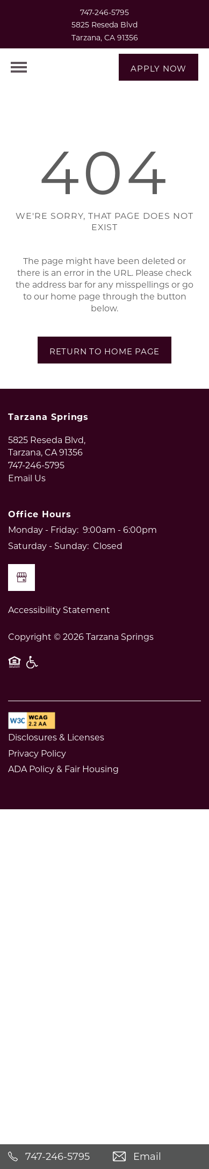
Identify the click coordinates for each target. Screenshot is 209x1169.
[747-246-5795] (52, 1156)
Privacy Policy (37, 774)
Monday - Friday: (43, 551)
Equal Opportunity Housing (14, 688)
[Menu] (19, 67)
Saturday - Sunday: (48, 566)
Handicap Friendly (32, 688)
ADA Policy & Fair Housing (63, 790)
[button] (158, 67)
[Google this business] (21, 599)
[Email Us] (157, 1156)
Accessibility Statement (59, 631)
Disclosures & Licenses (56, 758)
